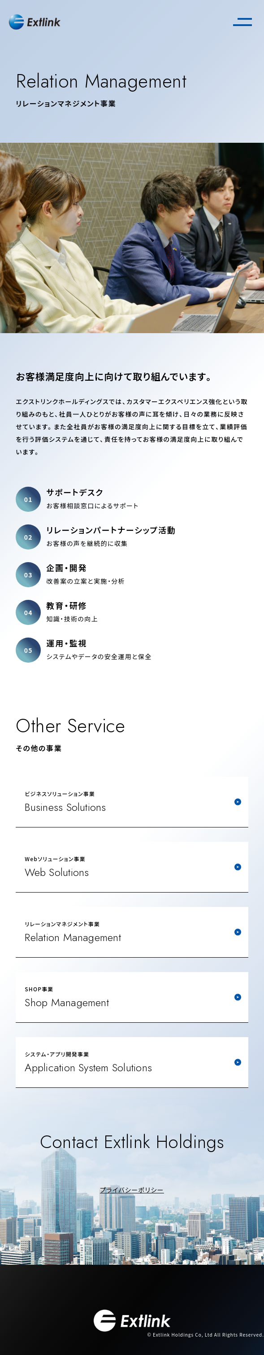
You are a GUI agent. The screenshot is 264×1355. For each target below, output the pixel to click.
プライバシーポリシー (132, 1189)
